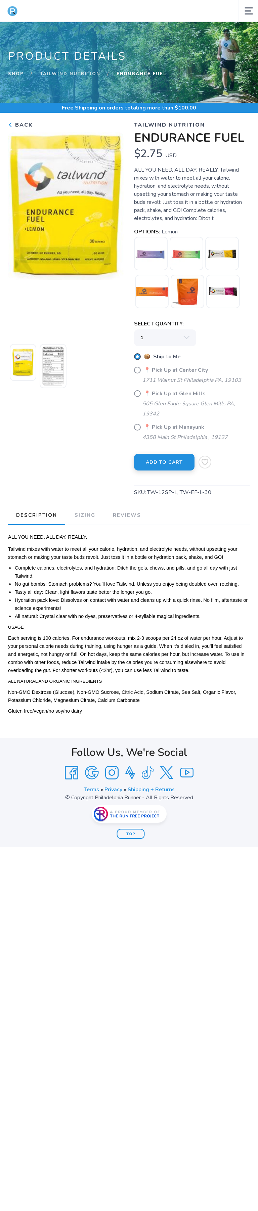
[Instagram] (112, 773)
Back (20, 125)
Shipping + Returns (151, 789)
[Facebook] (71, 773)
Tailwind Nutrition (70, 74)
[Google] (92, 773)
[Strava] (130, 773)
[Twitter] (167, 773)
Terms (91, 789)
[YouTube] (187, 773)
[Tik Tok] (147, 773)
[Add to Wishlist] (205, 462)
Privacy (113, 789)
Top (130, 834)
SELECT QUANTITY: (159, 323)
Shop (16, 74)
